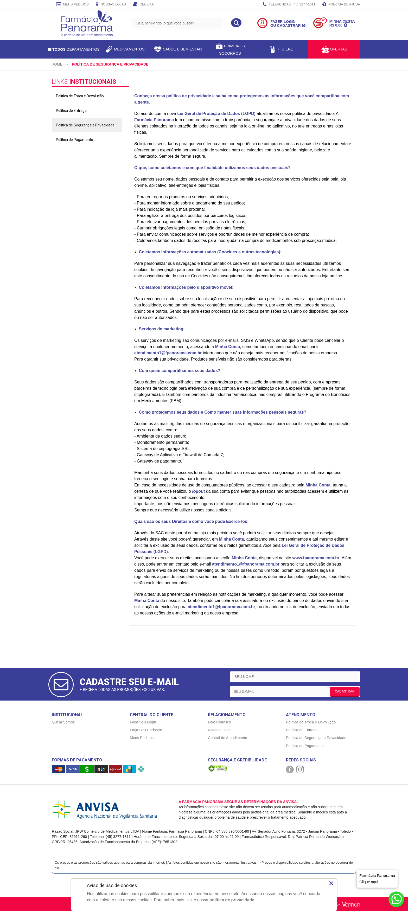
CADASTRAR (344, 691)
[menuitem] (57, 64)
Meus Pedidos (72, 4)
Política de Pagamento (74, 140)
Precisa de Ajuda (341, 4)
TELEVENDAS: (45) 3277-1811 (289, 4)
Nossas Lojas (111, 4)
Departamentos (74, 49)
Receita (143, 4)
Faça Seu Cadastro (146, 730)
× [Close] (331, 883)
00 (323, 20)
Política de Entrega (71, 110)
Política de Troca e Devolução (80, 96)
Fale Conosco (219, 722)
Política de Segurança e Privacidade (85, 125)
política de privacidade (231, 900)
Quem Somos (63, 722)
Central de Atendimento (227, 738)
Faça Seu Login (143, 722)
